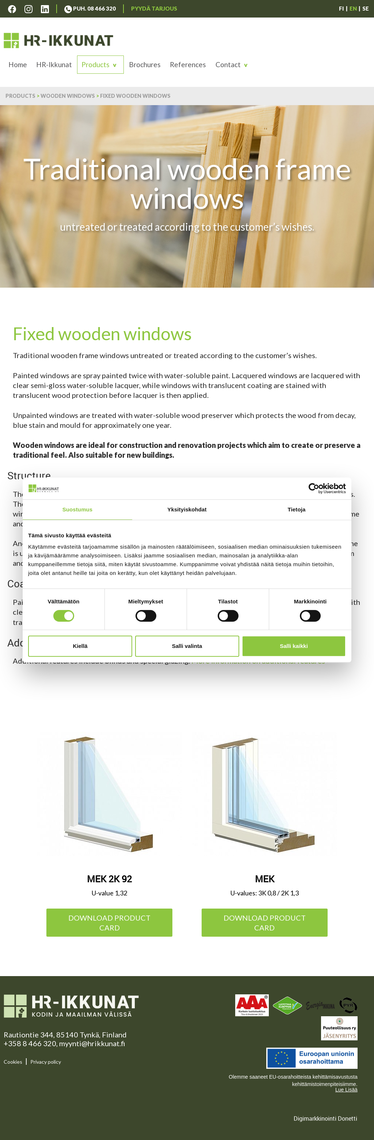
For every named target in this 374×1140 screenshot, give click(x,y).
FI (341, 8)
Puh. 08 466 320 (90, 8)
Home (17, 64)
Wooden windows (68, 96)
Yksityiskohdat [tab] (186, 509)
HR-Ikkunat (54, 64)
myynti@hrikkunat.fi (92, 1043)
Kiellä (80, 646)
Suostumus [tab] (77, 509)
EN (353, 8)
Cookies (13, 1062)
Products (95, 64)
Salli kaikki (294, 646)
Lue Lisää (346, 1089)
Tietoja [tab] (297, 509)
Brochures (145, 64)
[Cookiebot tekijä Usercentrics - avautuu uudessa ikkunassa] (314, 488)
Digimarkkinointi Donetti (325, 1118)
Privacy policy (45, 1062)
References (188, 64)
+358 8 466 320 (30, 1043)
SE (365, 8)
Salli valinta (187, 646)
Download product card (109, 922)
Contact (228, 64)
